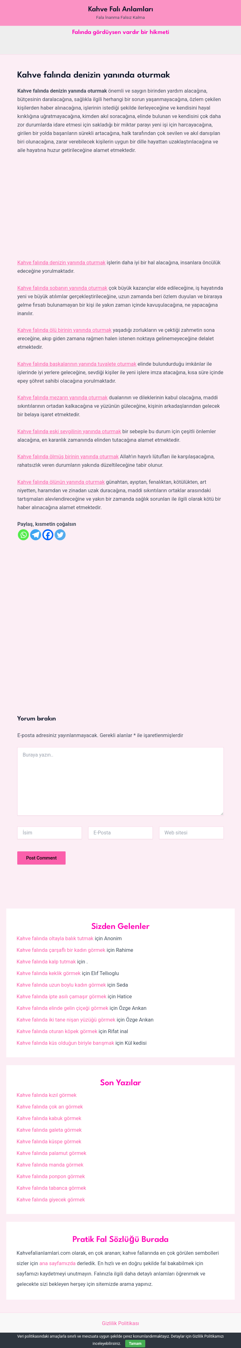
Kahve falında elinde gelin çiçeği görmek (62, 1008)
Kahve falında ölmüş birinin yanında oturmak (68, 457)
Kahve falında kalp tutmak (46, 962)
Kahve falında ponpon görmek (51, 1176)
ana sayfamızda (57, 1263)
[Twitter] (60, 534)
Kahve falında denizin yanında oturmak (61, 263)
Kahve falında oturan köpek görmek (57, 1031)
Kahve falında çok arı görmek (50, 1107)
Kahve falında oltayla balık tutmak (55, 938)
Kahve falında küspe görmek (49, 1142)
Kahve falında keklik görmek (49, 973)
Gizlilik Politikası (120, 1323)
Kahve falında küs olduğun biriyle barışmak (65, 1043)
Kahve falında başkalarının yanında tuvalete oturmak (76, 364)
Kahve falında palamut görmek (51, 1153)
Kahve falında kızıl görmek (47, 1095)
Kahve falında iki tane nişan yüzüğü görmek (66, 1020)
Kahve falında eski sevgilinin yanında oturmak (69, 431)
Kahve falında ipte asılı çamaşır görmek (61, 997)
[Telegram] (35, 534)
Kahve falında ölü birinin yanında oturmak (64, 330)
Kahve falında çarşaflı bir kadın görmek (61, 950)
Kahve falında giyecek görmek (51, 1200)
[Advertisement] (120, 207)
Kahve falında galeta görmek (49, 1130)
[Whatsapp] (23, 534)
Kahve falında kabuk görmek (49, 1118)
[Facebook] (47, 534)
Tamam (135, 1343)
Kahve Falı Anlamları (120, 9)
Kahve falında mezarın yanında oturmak (62, 398)
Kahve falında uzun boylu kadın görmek (61, 985)
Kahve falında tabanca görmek (51, 1188)
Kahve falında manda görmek (50, 1165)
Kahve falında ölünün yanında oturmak (60, 482)
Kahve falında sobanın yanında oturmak (62, 288)
